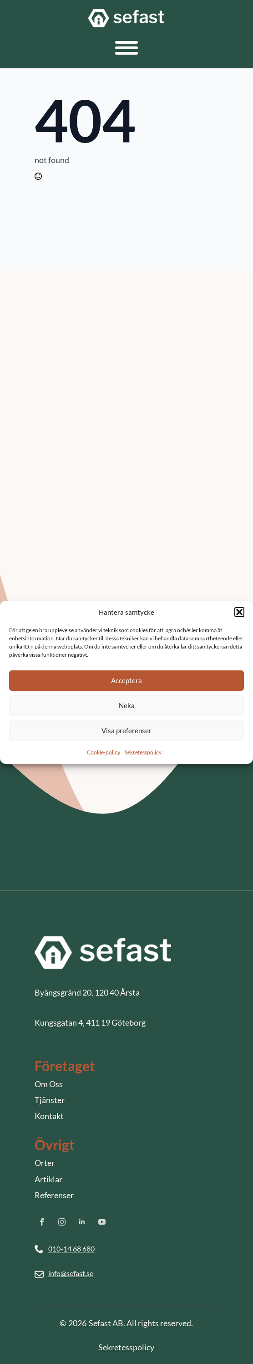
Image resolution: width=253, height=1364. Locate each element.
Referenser (54, 1195)
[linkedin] (82, 1222)
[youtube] (102, 1222)
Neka (127, 705)
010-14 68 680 (71, 1248)
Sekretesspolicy (143, 751)
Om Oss (49, 1084)
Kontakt (49, 1116)
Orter (45, 1163)
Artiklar (48, 1179)
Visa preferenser (126, 730)
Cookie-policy (103, 751)
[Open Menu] (126, 47)
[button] (239, 612)
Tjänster (50, 1100)
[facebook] (42, 1222)
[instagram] (62, 1222)
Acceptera (126, 680)
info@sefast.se (70, 1273)
